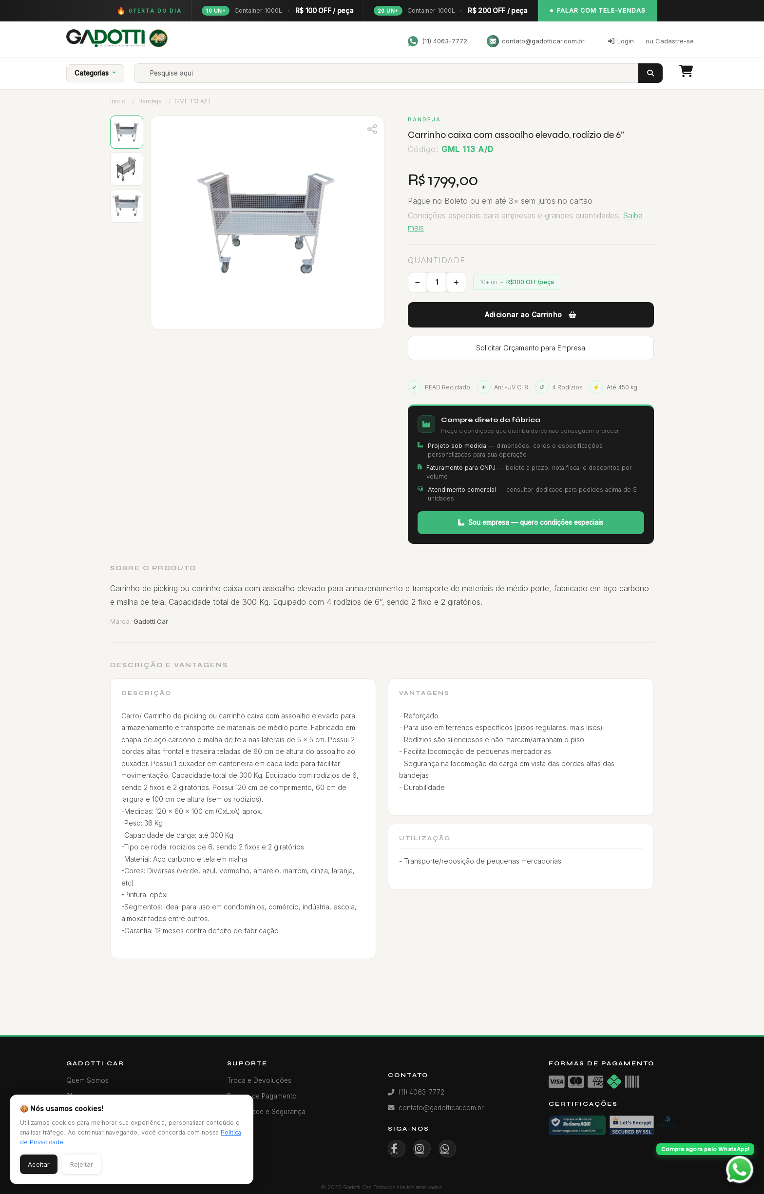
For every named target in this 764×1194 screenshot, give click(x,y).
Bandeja (149, 101)
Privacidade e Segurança (266, 1112)
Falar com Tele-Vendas (598, 10)
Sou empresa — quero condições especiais (530, 522)
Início (118, 101)
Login (621, 41)
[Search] (394, 73)
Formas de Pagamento (262, 1096)
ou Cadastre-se (670, 41)
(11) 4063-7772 (437, 41)
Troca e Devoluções (259, 1080)
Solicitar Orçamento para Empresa (530, 348)
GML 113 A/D (192, 101)
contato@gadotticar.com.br (536, 41)
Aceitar (39, 1164)
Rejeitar (81, 1164)
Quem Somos (87, 1080)
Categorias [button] (93, 73)
